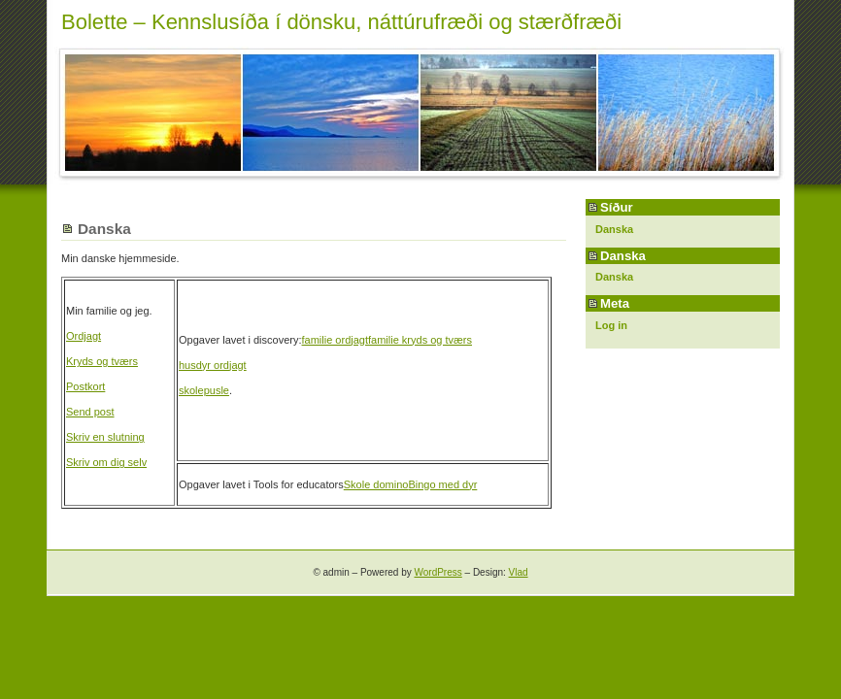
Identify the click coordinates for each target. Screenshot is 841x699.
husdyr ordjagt (213, 365)
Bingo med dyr (442, 484)
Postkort (85, 386)
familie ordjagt (335, 340)
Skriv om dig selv (106, 462)
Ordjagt (83, 336)
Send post (90, 411)
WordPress (437, 572)
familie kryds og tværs (420, 340)
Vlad (518, 572)
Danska (614, 229)
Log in (611, 325)
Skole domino (376, 484)
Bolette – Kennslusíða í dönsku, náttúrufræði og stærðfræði (341, 22)
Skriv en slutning (105, 437)
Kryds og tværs (102, 361)
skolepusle (204, 390)
